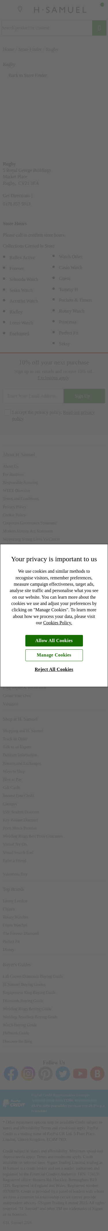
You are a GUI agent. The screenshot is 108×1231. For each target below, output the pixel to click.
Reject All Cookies (54, 669)
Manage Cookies (54, 654)
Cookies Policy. (57, 622)
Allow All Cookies (54, 640)
